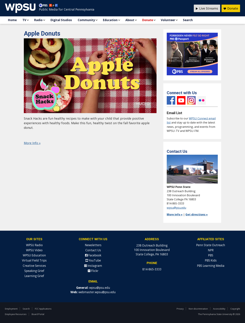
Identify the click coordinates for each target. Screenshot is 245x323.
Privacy (180, 308)
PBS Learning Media (210, 266)
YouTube (181, 100)
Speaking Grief (34, 271)
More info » (175, 214)
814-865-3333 (151, 269)
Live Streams (207, 8)
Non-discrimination (198, 308)
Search (188, 20)
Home (12, 20)
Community (86, 20)
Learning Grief (34, 276)
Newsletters (93, 245)
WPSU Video (34, 250)
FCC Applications (43, 308)
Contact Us (93, 250)
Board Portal (38, 314)
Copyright (235, 308)
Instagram (191, 100)
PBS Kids (211, 260)
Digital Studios (61, 20)
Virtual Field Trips (34, 260)
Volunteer (168, 20)
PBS (210, 255)
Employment (11, 308)
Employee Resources (16, 314)
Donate (147, 20)
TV (24, 20)
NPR (211, 250)
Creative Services (34, 266)
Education (110, 20)
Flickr (201, 100)
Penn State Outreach (210, 245)
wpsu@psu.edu (176, 208)
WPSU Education (34, 255)
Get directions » (196, 214)
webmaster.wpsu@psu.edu (97, 292)
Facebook (171, 100)
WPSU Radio (34, 245)
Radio (38, 20)
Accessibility (219, 308)
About (129, 20)
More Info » (32, 143)
